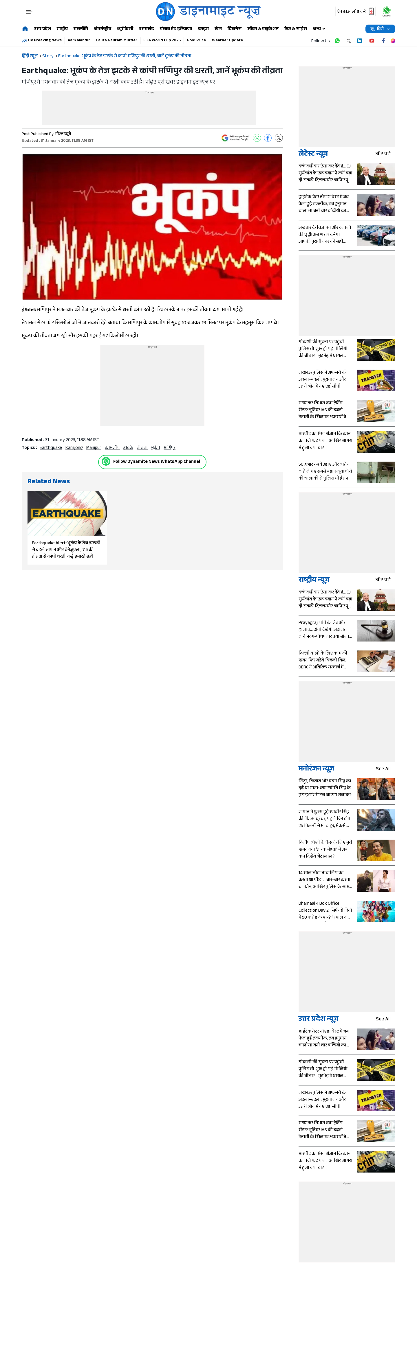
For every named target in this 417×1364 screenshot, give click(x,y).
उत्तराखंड (146, 29)
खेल (218, 29)
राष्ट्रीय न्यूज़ (314, 580)
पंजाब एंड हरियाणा (176, 29)
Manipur (93, 448)
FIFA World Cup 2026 (162, 40)
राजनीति (81, 29)
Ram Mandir (79, 40)
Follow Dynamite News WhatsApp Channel (156, 462)
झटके (128, 448)
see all (385, 769)
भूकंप (155, 448)
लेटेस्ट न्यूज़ (313, 154)
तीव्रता (142, 448)
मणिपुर (169, 448)
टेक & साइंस (295, 29)
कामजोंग (112, 448)
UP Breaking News (45, 40)
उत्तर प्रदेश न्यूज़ (319, 1019)
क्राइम (203, 29)
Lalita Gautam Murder (116, 40)
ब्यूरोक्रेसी (125, 29)
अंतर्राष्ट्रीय (102, 29)
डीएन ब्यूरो (63, 134)
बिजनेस (235, 29)
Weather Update (227, 40)
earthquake (51, 448)
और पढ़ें (385, 154)
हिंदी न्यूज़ (30, 56)
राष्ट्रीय (62, 29)
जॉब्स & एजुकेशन (263, 29)
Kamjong (74, 448)
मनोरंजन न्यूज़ (316, 769)
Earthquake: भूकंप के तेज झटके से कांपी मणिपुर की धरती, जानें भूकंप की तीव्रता (124, 56)
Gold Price (196, 40)
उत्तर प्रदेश (42, 29)
